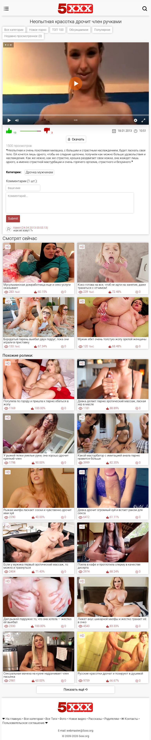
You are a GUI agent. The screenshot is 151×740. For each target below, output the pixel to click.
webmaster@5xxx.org (80, 730)
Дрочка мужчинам (39, 172)
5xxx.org (84, 736)
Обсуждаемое (78, 30)
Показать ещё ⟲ (76, 689)
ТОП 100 (57, 30)
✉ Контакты (129, 719)
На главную (13, 719)
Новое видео (77, 719)
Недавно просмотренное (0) (23, 36)
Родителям (111, 719)
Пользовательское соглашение (23, 723)
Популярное (102, 30)
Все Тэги (51, 719)
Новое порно (37, 30)
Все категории (13, 30)
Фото (63, 719)
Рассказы (95, 719)
